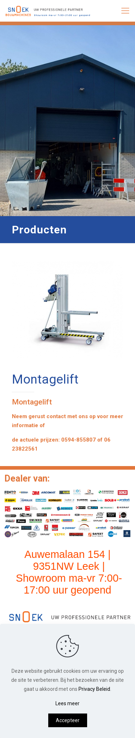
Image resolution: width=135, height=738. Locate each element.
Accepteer (68, 720)
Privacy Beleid (94, 689)
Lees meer (67, 703)
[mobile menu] (125, 11)
